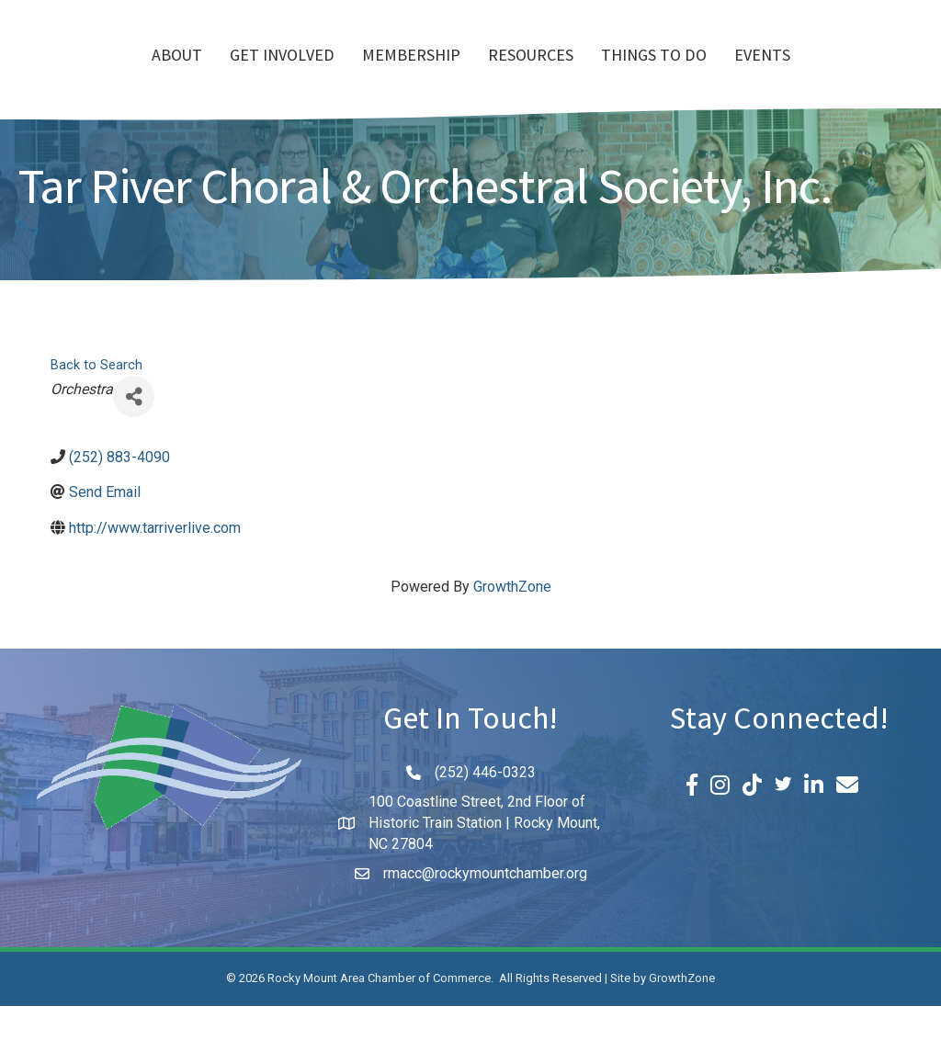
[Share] (133, 430)
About (71, 74)
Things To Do (759, 74)
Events (868, 74)
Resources (636, 74)
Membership (305, 74)
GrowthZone (512, 620)
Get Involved (176, 74)
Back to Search (96, 399)
